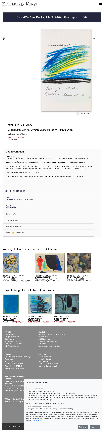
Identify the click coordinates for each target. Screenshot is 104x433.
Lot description (15, 151)
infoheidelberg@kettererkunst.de (16, 390)
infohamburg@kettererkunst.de (49, 346)
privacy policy (37, 420)
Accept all (95, 427)
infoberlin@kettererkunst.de (14, 368)
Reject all (83, 427)
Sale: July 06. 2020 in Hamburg (46, 17)
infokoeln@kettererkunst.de (48, 366)
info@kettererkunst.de (12, 346)
